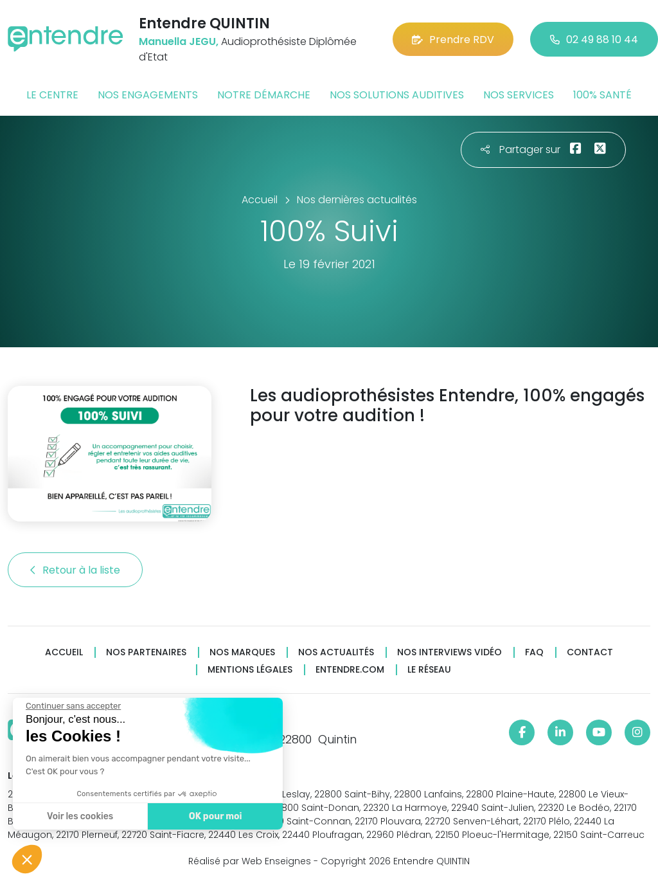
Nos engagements (148, 94)
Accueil (64, 652)
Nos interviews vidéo (449, 652)
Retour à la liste (75, 570)
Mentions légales (250, 669)
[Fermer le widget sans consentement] (72, 706)
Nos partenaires (146, 652)
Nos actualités (336, 652)
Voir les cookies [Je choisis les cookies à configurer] (79, 816)
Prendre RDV (453, 39)
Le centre (52, 94)
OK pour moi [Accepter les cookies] (213, 816)
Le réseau (429, 669)
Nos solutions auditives (397, 94)
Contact (590, 652)
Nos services (518, 94)
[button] (27, 859)
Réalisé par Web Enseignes (249, 861)
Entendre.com (350, 669)
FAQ (534, 652)
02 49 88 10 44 (594, 39)
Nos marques (242, 652)
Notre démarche (263, 94)
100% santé (602, 94)
